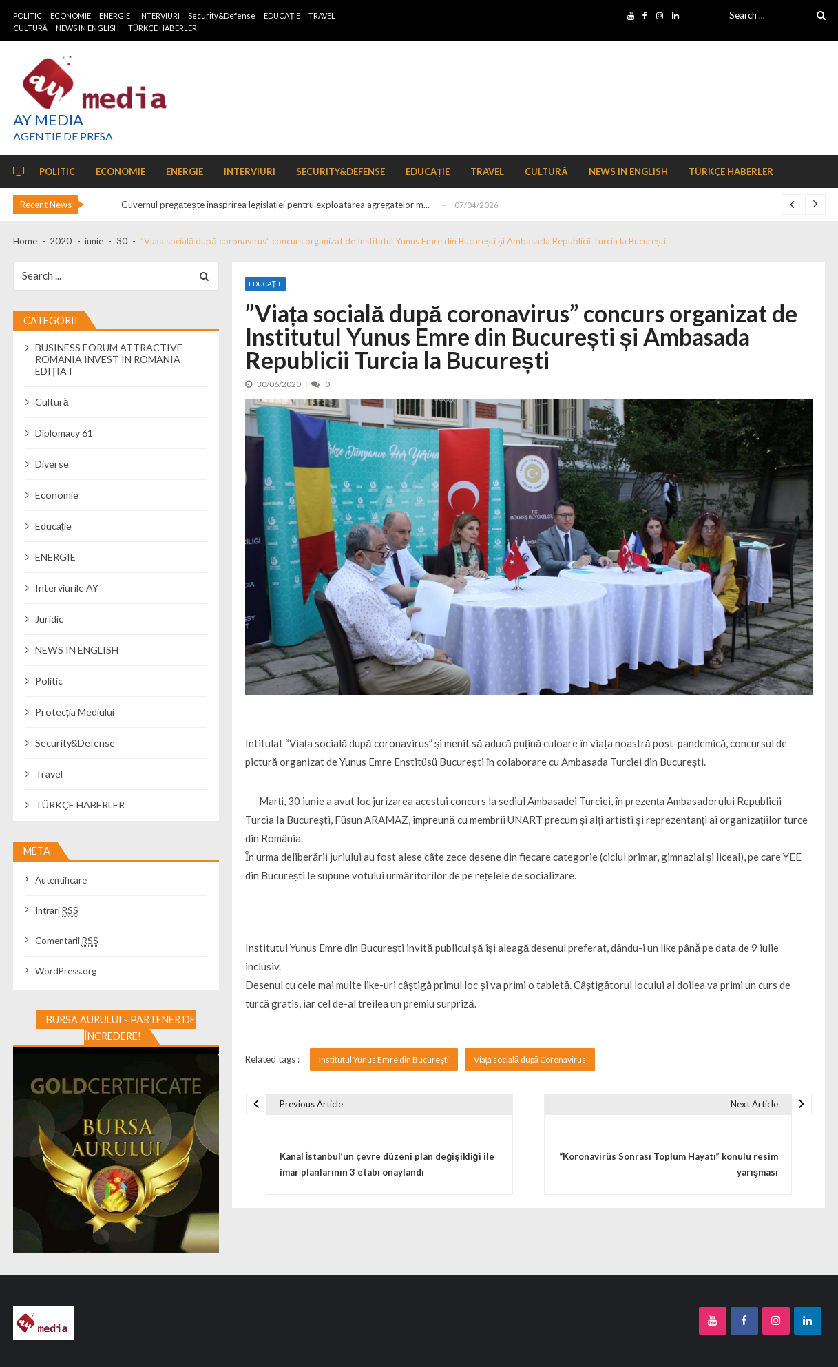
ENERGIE (114, 15)
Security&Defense (221, 15)
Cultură (52, 402)
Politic (49, 681)
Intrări (56, 910)
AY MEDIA (48, 119)
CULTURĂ (30, 27)
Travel (49, 774)
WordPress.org (65, 971)
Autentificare (61, 880)
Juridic (49, 619)
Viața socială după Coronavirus (530, 1059)
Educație (265, 284)
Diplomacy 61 (64, 433)
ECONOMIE (70, 15)
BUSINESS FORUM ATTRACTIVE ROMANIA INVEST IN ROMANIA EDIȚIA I (108, 359)
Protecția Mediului (74, 712)
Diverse (52, 464)
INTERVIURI (159, 15)
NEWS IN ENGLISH (87, 27)
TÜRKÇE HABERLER (162, 27)
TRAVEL (321, 15)
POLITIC (27, 15)
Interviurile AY (66, 588)
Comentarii (66, 940)
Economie (56, 495)
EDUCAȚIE (282, 15)
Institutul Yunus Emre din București (384, 1059)
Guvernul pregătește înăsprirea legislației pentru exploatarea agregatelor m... (275, 204)
